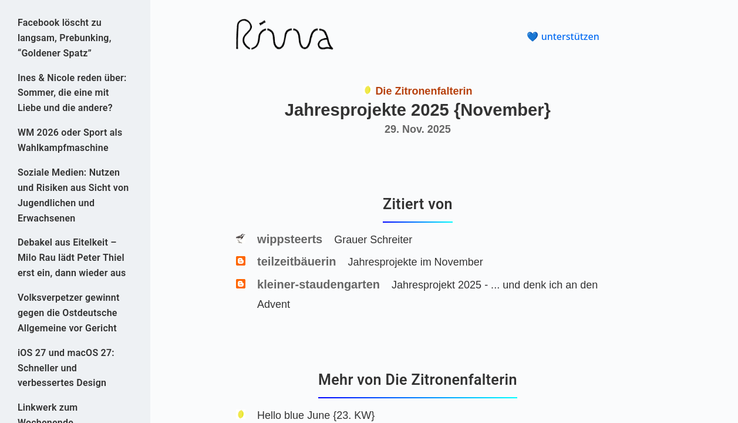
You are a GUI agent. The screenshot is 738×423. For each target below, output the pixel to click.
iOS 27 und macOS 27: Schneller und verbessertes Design (66, 368)
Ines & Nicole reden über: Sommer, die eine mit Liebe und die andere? (72, 93)
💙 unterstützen (563, 36)
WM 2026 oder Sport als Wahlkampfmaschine (70, 140)
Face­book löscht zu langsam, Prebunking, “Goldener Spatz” (65, 38)
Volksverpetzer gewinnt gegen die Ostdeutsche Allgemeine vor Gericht (69, 313)
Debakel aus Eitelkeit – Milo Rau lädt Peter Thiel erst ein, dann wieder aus (72, 257)
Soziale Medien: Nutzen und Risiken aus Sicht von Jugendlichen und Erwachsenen (73, 195)
